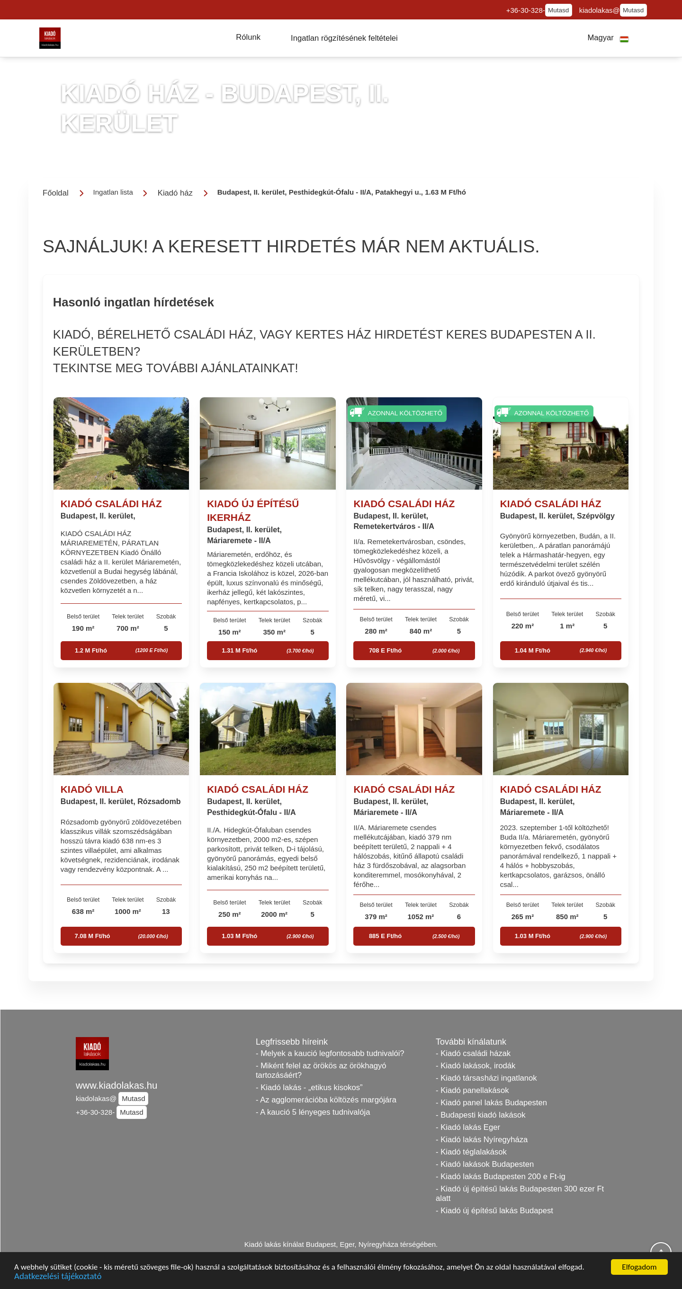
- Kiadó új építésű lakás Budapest (494, 1210)
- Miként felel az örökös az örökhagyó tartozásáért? (321, 1070)
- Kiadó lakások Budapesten (485, 1164)
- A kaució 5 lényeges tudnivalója (313, 1112)
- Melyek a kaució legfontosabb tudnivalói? (330, 1053)
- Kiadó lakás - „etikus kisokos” (309, 1087)
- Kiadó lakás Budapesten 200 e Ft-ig (500, 1176)
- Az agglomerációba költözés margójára (326, 1099)
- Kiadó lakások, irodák (475, 1065)
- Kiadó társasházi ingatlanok (486, 1078)
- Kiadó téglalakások (471, 1151)
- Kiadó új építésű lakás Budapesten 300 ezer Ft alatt (520, 1193)
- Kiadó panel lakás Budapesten (491, 1102)
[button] (248, 37)
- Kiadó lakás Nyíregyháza (482, 1139)
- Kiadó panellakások (472, 1090)
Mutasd (558, 10)
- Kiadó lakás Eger (468, 1127)
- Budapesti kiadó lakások (481, 1114)
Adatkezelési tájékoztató (57, 1277)
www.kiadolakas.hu (116, 1085)
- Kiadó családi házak (473, 1053)
